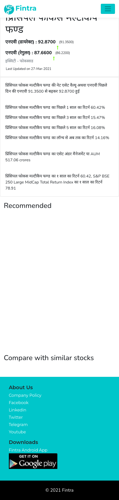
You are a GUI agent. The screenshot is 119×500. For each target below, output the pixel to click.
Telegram (18, 424)
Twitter (16, 417)
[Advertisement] (59, 286)
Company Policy (25, 395)
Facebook (19, 402)
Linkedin (17, 410)
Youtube (17, 432)
